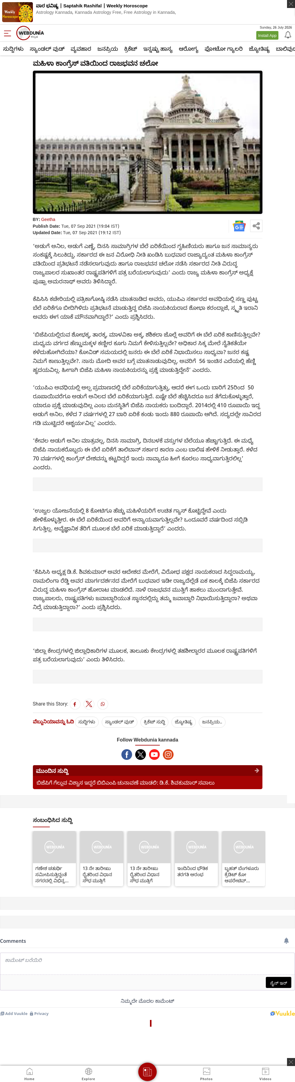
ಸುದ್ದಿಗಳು (13, 48)
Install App (267, 35)
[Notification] (287, 34)
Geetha (48, 219)
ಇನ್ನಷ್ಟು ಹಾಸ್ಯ (158, 48)
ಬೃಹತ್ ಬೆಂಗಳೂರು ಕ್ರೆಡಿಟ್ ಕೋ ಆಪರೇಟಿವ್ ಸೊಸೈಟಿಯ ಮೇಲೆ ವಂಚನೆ (242, 874)
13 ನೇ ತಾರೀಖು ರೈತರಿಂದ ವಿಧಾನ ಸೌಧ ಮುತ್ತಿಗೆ (97, 874)
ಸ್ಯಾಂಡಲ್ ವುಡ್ (47, 48)
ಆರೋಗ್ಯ (189, 48)
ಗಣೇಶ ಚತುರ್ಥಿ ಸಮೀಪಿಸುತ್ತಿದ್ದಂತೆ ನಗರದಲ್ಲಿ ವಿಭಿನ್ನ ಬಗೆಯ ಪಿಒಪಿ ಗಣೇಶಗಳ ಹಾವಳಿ (51, 874)
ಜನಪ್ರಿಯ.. (212, 721)
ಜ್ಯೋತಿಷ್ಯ (259, 48)
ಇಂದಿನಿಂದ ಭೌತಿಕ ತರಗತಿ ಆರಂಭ (192, 871)
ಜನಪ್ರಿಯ (107, 48)
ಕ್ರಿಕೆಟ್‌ (130, 48)
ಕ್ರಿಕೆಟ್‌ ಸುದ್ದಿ (154, 721)
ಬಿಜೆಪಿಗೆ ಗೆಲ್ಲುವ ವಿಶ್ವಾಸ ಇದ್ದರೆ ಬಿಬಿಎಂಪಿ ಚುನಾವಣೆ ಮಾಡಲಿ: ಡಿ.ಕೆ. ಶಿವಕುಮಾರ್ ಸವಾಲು (125, 782)
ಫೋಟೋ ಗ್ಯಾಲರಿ (224, 48)
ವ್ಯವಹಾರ (81, 48)
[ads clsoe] (291, 1062)
